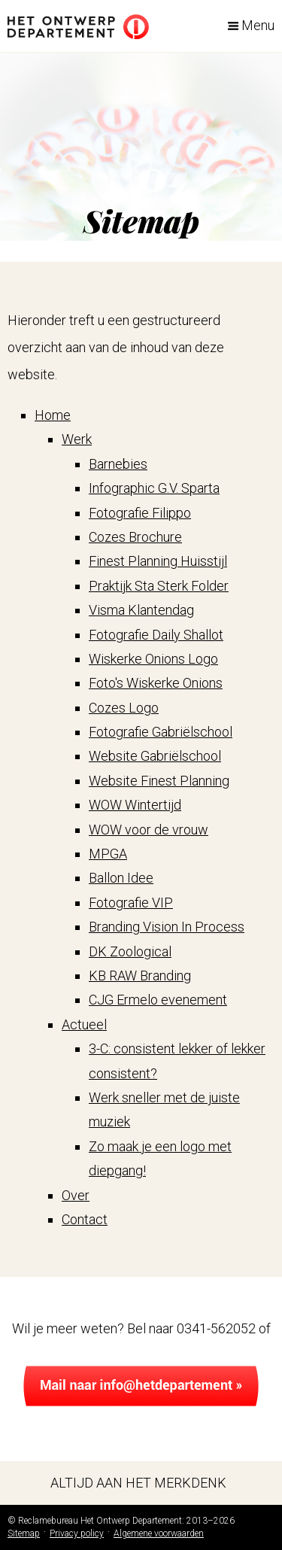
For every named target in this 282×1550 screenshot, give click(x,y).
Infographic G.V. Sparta (154, 488)
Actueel (84, 1024)
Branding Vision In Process (166, 927)
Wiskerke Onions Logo (153, 659)
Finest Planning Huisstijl (158, 561)
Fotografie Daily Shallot (156, 635)
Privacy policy (77, 1533)
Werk (77, 439)
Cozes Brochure (135, 537)
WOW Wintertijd (135, 805)
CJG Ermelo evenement (158, 1000)
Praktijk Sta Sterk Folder (159, 586)
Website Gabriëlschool (155, 756)
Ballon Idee (121, 878)
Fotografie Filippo (140, 513)
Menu (257, 25)
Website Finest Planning (159, 781)
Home (53, 415)
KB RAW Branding (140, 975)
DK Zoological (130, 951)
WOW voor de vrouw (148, 829)
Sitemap (24, 1533)
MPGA (108, 854)
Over (75, 1195)
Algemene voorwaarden (159, 1533)
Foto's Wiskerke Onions (156, 683)
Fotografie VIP (131, 902)
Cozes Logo (124, 708)
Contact (85, 1219)
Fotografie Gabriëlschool (160, 732)
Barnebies (118, 464)
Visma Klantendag (141, 610)
